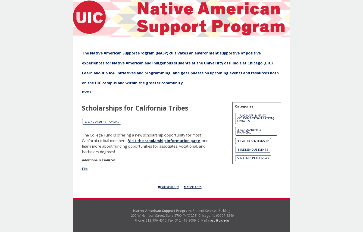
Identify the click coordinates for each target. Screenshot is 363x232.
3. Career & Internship (253, 141)
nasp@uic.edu (218, 220)
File (85, 169)
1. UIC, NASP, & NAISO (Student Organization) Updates (255, 118)
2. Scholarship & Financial (102, 121)
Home (86, 91)
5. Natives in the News (253, 158)
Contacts (193, 187)
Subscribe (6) (168, 187)
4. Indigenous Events (252, 150)
